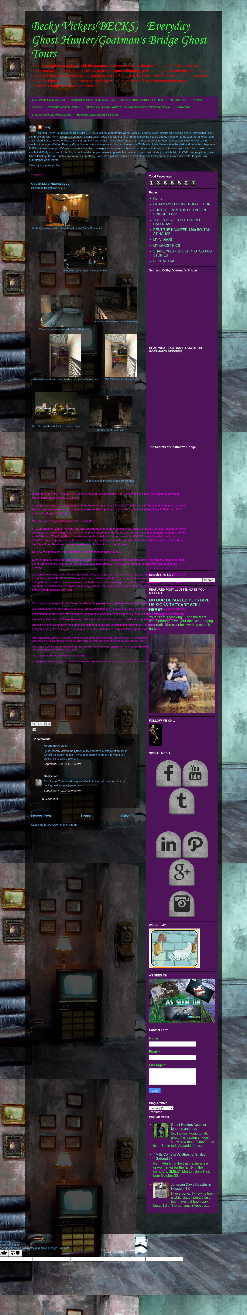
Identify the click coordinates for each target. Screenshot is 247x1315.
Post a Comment (50, 798)
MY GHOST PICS (177, 100)
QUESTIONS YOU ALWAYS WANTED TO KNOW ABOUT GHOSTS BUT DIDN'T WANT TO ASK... (128, 107)
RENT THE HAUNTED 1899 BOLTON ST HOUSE (142, 100)
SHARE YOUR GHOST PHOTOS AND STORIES (97, 115)
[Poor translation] (15, 1253)
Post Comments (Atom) (62, 824)
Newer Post (41, 816)
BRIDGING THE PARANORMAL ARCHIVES (51, 115)
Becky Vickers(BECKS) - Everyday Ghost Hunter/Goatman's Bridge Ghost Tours (119, 40)
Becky (46, 127)
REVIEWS (37, 107)
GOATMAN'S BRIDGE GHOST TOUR (48, 100)
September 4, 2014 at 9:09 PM (62, 790)
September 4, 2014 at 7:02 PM (62, 764)
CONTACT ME (183, 107)
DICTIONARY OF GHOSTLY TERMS (63, 107)
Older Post (130, 816)
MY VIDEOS (196, 100)
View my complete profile (44, 165)
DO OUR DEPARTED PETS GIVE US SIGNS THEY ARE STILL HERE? (179, 605)
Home (86, 816)
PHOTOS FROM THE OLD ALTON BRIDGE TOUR (93, 100)
